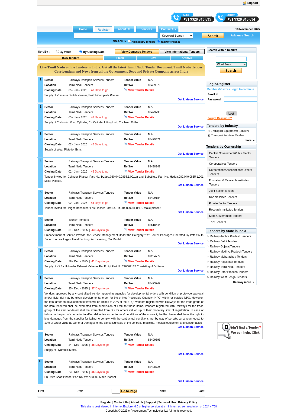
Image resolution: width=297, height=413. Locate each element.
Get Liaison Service (190, 99)
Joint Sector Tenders (221, 190)
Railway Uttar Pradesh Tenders (229, 272)
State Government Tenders (225, 216)
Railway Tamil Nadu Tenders (227, 267)
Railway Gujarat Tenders (225, 246)
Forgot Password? (219, 118)
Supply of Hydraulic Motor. (60, 350)
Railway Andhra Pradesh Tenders (230, 236)
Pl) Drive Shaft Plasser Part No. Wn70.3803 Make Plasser (80, 377)
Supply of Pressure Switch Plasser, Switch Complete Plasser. (82, 95)
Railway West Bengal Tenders (228, 277)
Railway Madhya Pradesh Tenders (231, 251)
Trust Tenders (217, 222)
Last (201, 391)
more (248, 140)
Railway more (242, 282)
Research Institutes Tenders (226, 209)
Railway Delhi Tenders (224, 241)
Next (163, 391)
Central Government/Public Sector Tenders (230, 155)
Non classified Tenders (223, 197)
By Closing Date (93, 52)
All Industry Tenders (143, 41)
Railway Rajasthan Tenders (227, 261)
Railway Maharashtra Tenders (228, 256)
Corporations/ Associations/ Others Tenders (230, 172)
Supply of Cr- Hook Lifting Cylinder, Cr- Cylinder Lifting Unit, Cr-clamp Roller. (91, 122)
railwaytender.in (170, 41)
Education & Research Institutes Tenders (229, 182)
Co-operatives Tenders (223, 163)
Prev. (80, 391)
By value (65, 52)
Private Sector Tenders (223, 203)
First (41, 391)
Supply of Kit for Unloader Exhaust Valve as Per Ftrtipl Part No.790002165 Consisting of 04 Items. (104, 266)
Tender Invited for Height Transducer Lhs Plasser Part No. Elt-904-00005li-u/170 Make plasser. (102, 208)
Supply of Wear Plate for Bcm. (63, 149)
